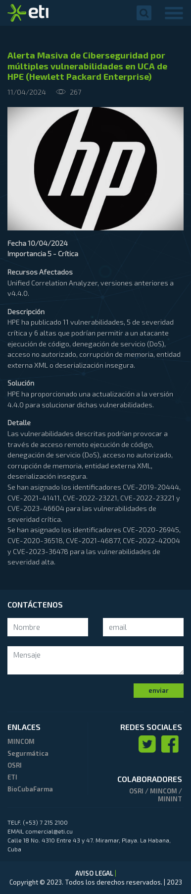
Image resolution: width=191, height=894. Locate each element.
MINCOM (21, 741)
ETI (12, 777)
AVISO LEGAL (95, 873)
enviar (158, 690)
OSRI (14, 765)
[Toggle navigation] (174, 12)
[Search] (47, 627)
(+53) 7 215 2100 (45, 822)
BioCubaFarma (30, 789)
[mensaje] (95, 660)
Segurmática (27, 753)
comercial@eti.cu (49, 831)
